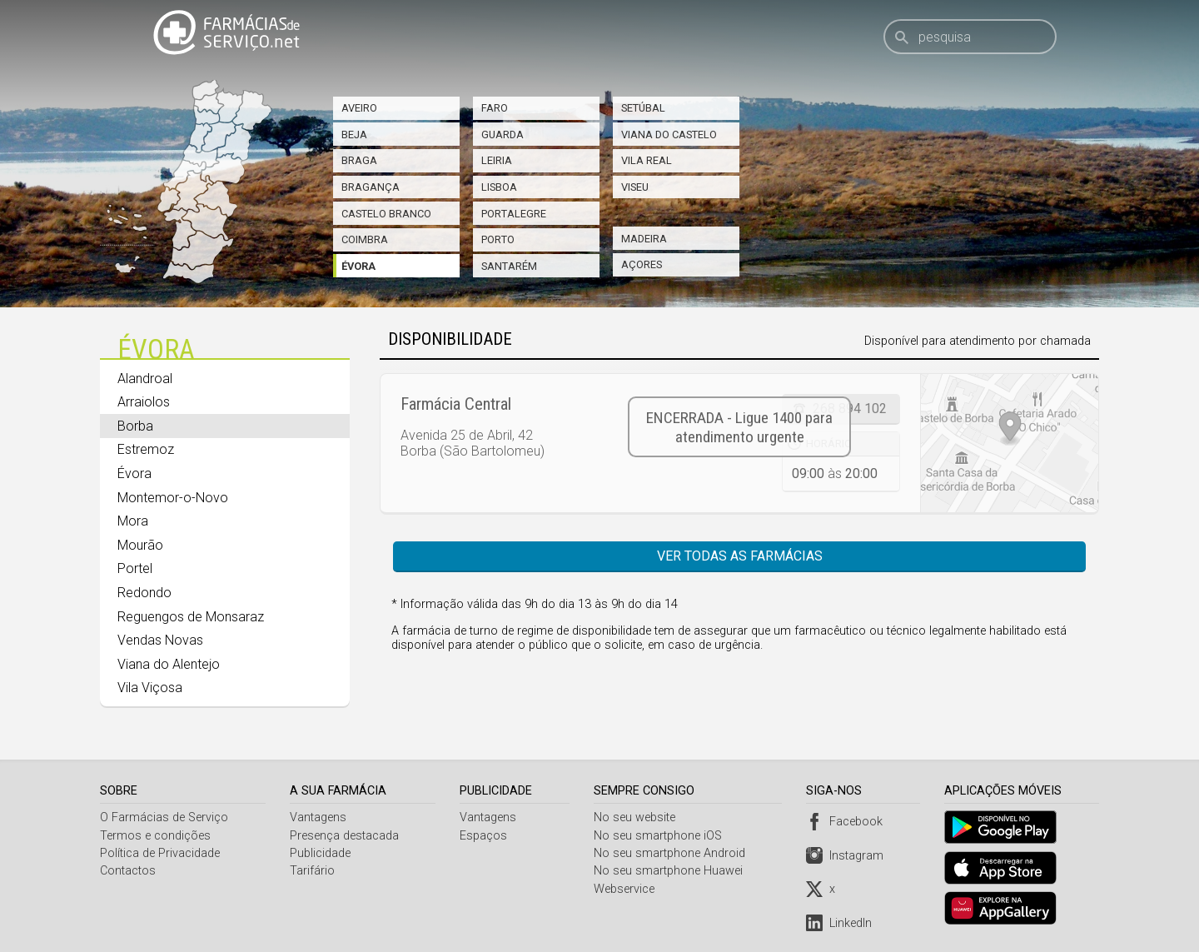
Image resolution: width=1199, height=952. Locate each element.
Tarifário (313, 871)
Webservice (626, 889)
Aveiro (359, 108)
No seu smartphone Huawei (670, 871)
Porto (498, 239)
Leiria (496, 160)
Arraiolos (143, 402)
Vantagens (319, 817)
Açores (641, 264)
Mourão (140, 545)
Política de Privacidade (160, 853)
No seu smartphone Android (672, 853)
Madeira (644, 238)
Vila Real (646, 160)
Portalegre (513, 213)
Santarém (509, 266)
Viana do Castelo (669, 134)
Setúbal (643, 108)
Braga (359, 160)
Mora (132, 521)
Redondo (144, 593)
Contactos (128, 871)
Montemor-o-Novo (172, 498)
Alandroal (144, 378)
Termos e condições (155, 836)
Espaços (485, 836)
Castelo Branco (386, 213)
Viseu (635, 187)
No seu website (637, 817)
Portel (134, 568)
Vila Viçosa (149, 687)
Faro (494, 108)
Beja (354, 134)
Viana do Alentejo (168, 664)
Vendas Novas (160, 640)
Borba (135, 426)
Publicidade (321, 853)
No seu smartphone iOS (660, 836)
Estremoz (145, 449)
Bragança (370, 187)
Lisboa (499, 187)
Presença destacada (345, 836)
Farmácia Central (455, 404)
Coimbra (364, 239)
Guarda (502, 134)
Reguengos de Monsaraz (190, 617)
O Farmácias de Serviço (164, 817)
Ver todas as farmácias (740, 556)
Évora (358, 266)
